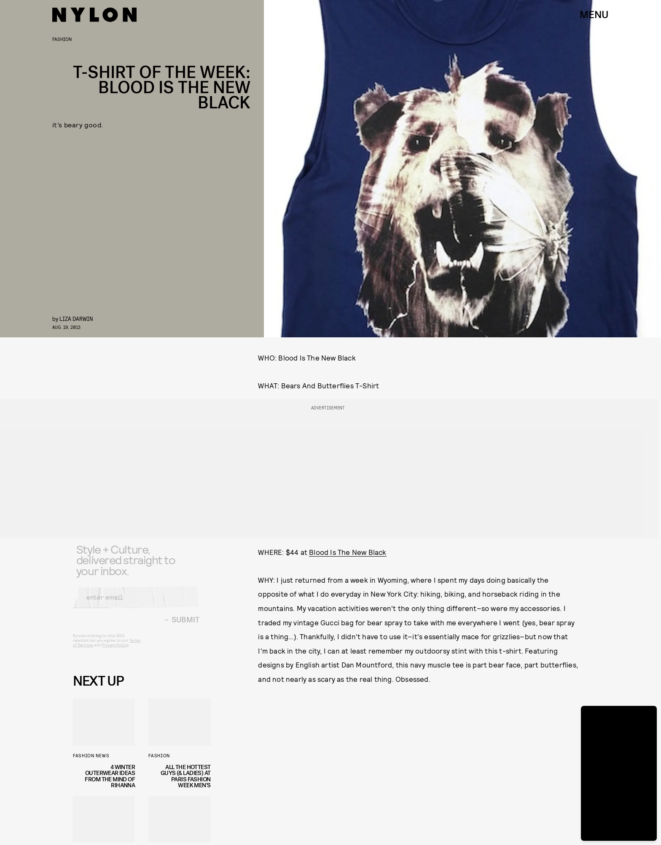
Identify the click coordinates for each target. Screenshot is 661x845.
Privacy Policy (115, 651)
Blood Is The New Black (347, 552)
